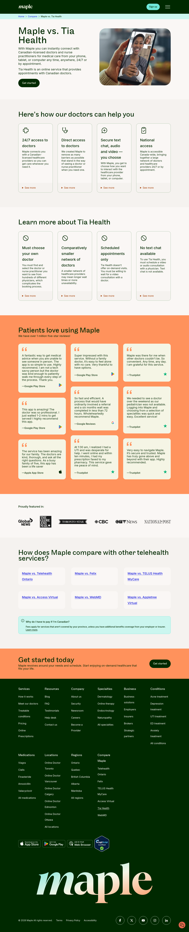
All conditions (158, 743)
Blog (47, 696)
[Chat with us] (182, 925)
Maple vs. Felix (85, 573)
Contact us (51, 724)
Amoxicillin (24, 783)
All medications (27, 797)
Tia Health (103, 808)
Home (21, 16)
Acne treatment (159, 696)
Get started (29, 83)
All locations (52, 826)
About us (76, 696)
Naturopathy (105, 717)
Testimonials (52, 710)
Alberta (75, 783)
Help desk (50, 717)
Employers (130, 709)
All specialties (105, 724)
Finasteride (24, 776)
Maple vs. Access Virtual (40, 597)
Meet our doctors (28, 703)
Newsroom (77, 710)
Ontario (75, 762)
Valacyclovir (25, 790)
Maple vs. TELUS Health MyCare (145, 576)
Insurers (128, 716)
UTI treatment (158, 716)
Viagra (22, 762)
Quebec (75, 769)
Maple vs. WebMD (88, 597)
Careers (75, 717)
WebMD (102, 815)
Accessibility (90, 920)
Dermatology (105, 696)
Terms (59, 920)
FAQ (47, 703)
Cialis (21, 769)
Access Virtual (106, 801)
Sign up (153, 6)
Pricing (22, 723)
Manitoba (76, 790)
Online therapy (106, 703)
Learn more (31, 629)
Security (76, 703)
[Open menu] (168, 7)
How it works (25, 696)
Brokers (128, 723)
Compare (32, 16)
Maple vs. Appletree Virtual (142, 600)
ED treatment (157, 723)
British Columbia (80, 776)
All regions (77, 797)
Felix (100, 781)
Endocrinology (106, 710)
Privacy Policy (73, 920)
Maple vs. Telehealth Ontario (37, 576)
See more (30, 187)
